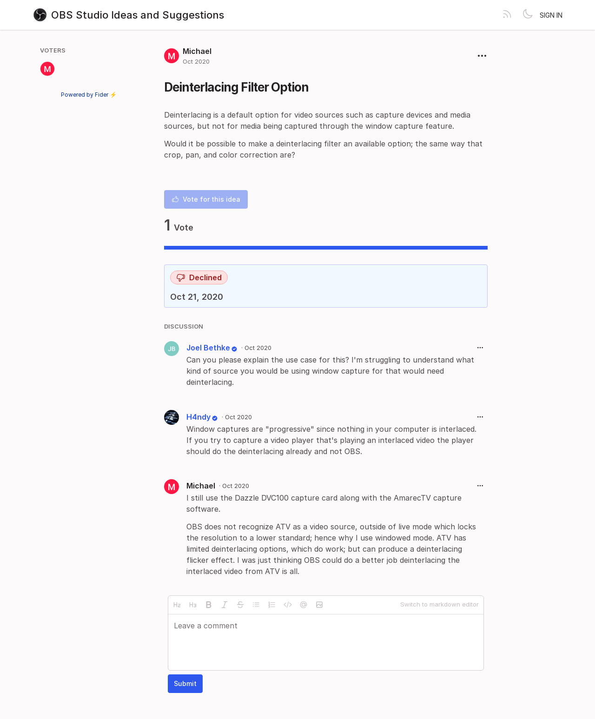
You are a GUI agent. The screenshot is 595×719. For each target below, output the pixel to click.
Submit (185, 683)
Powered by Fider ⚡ (89, 94)
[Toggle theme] (527, 15)
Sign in (551, 15)
